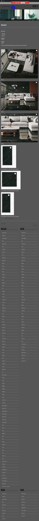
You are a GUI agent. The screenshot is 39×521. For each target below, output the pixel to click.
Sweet (3, 447)
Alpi (2, 335)
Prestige (3, 274)
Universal (3, 235)
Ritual (3, 380)
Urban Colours (4, 461)
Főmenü (34, 6)
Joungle (3, 316)
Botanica (3, 302)
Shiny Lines (4, 472)
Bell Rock (3, 330)
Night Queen (4, 408)
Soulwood (3, 402)
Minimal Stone (4, 469)
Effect (3, 358)
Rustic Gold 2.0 (23, 510)
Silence (3, 352)
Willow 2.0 (23, 513)
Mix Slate (3, 282)
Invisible (4, 223)
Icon (2, 288)
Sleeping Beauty (4, 411)
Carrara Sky (4, 299)
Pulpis (3, 271)
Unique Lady (4, 416)
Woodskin (23, 349)
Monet (3, 397)
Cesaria (3, 296)
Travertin (3, 252)
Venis (3, 246)
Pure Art (3, 377)
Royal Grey (3, 260)
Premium (3, 277)
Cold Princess (4, 419)
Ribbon (3, 263)
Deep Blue (3, 327)
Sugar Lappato (4, 238)
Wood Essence (4, 232)
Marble (3, 285)
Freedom (3, 341)
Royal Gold (3, 257)
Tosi (22, 335)
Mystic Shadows (4, 405)
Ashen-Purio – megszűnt (6, 486)
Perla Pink (3, 310)
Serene (3, 349)
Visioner (3, 394)
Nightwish (3, 369)
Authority (3, 391)
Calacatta (3, 455)
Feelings (3, 355)
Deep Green (4, 324)
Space (3, 450)
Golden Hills (4, 483)
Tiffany (3, 305)
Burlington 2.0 (23, 507)
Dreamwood (4, 243)
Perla (3, 313)
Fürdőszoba (9, 218)
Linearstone (4, 338)
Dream (3, 427)
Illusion (3, 441)
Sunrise (3, 366)
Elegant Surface (4, 480)
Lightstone (3, 344)
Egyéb (6, 218)
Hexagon (3, 291)
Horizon (34, 225)
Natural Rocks (4, 374)
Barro (3, 458)
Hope (3, 436)
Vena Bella (3, 249)
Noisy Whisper (4, 422)
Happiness (3, 433)
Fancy (3, 430)
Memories (3, 444)
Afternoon (3, 363)
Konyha (12, 218)
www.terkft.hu (4, 47)
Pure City (3, 475)
